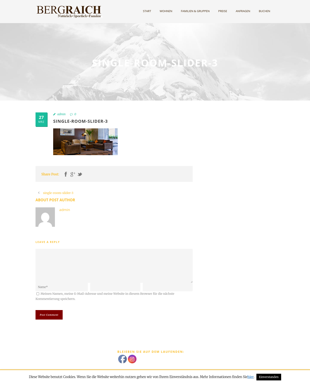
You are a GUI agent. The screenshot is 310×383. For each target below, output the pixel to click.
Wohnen (166, 11)
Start (147, 11)
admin (61, 114)
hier (250, 377)
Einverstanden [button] (269, 377)
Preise (222, 11)
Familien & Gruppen (195, 11)
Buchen (264, 11)
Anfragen (243, 11)
